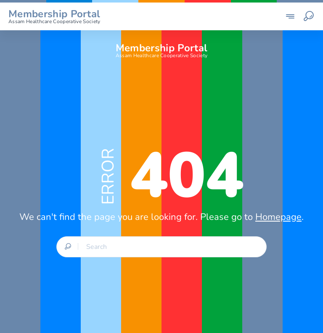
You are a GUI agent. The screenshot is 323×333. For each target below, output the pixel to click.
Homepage (278, 217)
